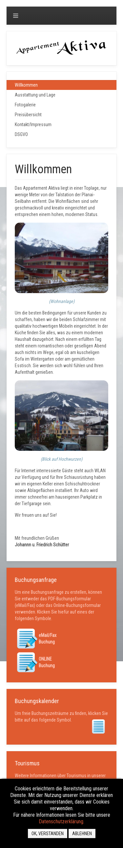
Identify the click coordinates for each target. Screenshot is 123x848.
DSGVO (21, 134)
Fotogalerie (25, 104)
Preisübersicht (28, 114)
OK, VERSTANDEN (47, 833)
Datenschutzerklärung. (61, 821)
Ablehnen (82, 833)
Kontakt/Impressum (33, 124)
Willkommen (26, 85)
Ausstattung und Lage (35, 94)
